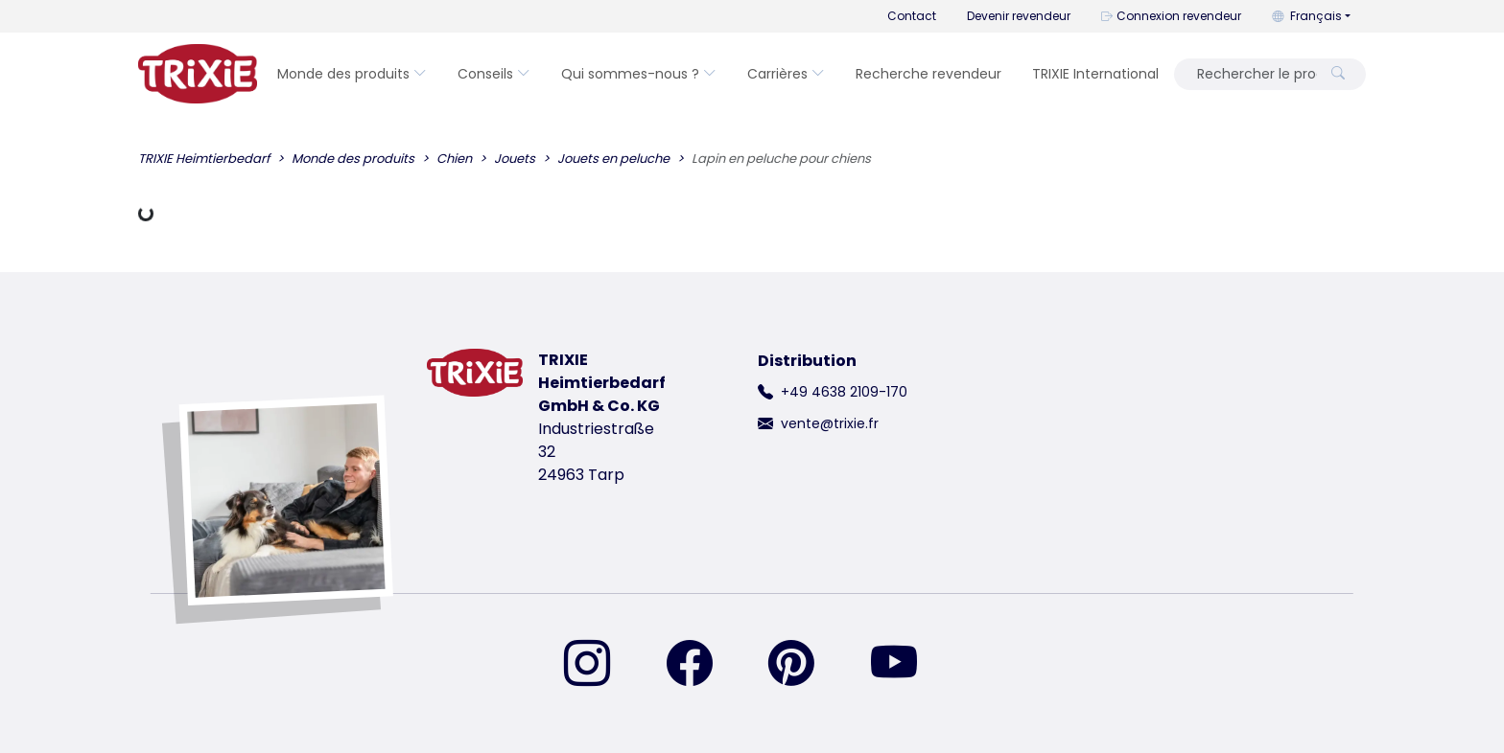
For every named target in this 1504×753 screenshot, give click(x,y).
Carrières (786, 73)
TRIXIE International (1095, 73)
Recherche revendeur (928, 73)
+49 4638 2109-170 (844, 391)
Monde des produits (352, 73)
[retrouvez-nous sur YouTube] (905, 664)
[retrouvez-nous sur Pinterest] (802, 664)
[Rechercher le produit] (1251, 74)
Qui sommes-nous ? (639, 73)
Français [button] (1307, 16)
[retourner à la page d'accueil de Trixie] (197, 73)
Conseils (494, 73)
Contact (911, 16)
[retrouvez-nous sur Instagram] (598, 664)
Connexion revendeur (1171, 16)
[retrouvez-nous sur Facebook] (701, 664)
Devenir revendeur (1018, 16)
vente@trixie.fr (830, 423)
